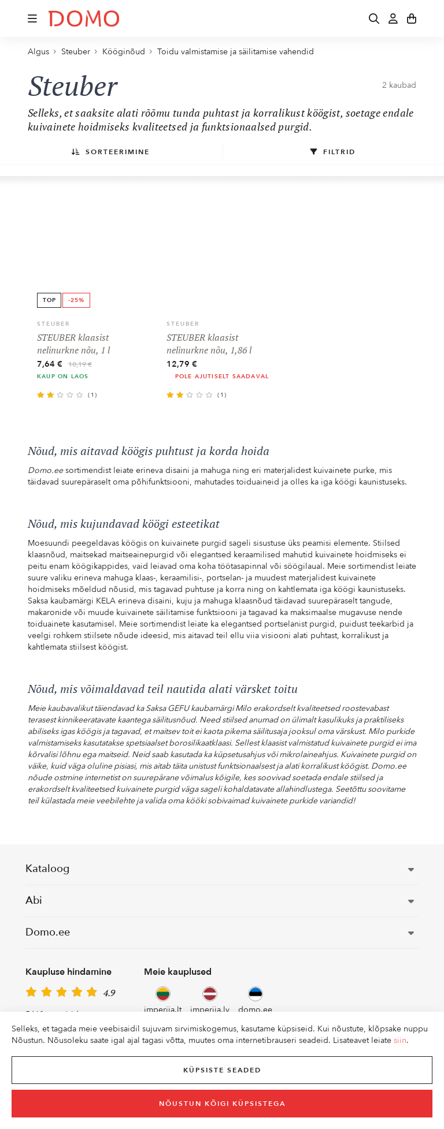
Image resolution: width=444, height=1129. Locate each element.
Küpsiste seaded (222, 1070)
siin (400, 1040)
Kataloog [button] (219, 869)
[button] (32, 18)
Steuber (75, 51)
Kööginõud (123, 51)
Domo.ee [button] (219, 932)
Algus (38, 51)
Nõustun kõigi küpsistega (222, 1103)
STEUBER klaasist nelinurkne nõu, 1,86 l (208, 343)
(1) (93, 395)
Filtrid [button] (333, 152)
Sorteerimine (111, 152)
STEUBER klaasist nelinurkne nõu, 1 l (73, 343)
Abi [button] (219, 900)
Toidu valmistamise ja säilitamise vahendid (235, 51)
